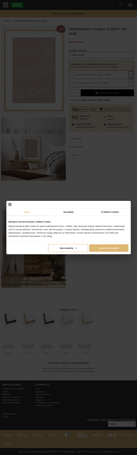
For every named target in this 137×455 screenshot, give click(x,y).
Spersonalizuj (68, 248)
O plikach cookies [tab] (110, 212)
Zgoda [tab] (27, 212)
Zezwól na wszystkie (109, 248)
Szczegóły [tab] (68, 212)
